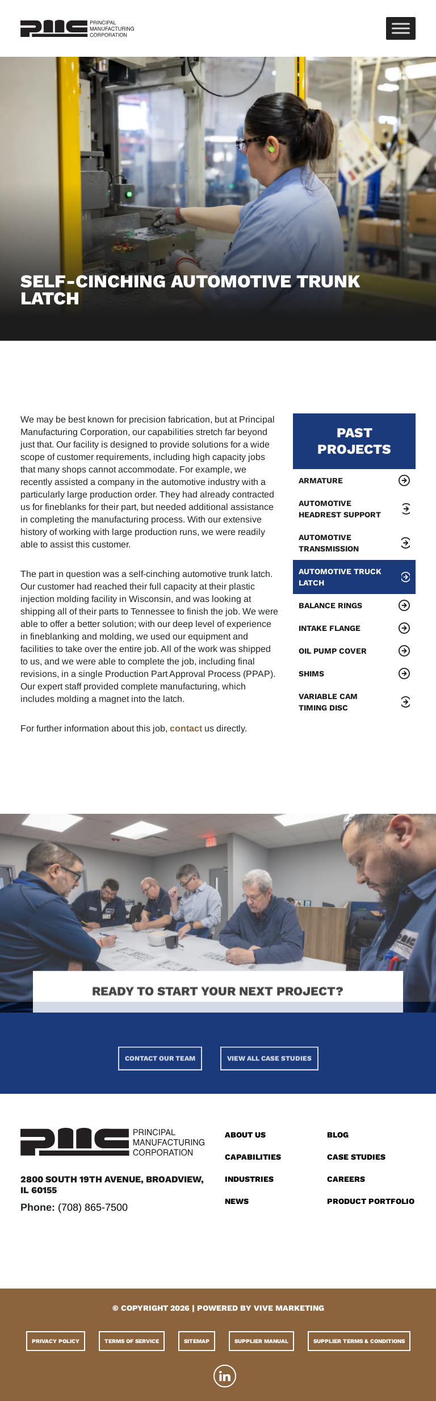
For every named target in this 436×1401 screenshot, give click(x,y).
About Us (245, 1134)
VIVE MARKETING (289, 1307)
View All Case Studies (269, 1085)
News (237, 1201)
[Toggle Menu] (401, 28)
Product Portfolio (370, 1201)
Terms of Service (131, 1341)
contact (186, 728)
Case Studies (356, 1156)
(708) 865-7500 (93, 1207)
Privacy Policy (55, 1341)
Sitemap (196, 1341)
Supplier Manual (261, 1341)
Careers (346, 1178)
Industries (249, 1178)
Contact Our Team (160, 1085)
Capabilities (253, 1156)
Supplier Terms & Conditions (359, 1341)
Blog (338, 1134)
